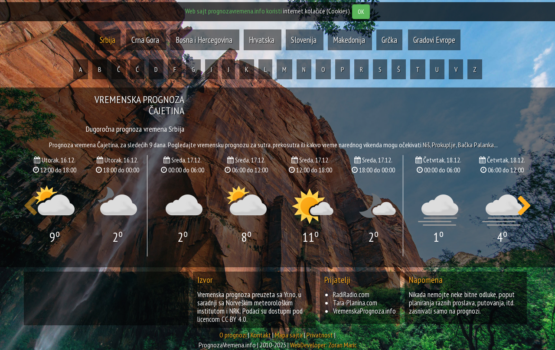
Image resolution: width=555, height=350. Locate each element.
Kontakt (261, 335)
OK (361, 12)
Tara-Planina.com (355, 303)
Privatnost (320, 335)
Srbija (107, 40)
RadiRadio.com (351, 294)
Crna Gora (145, 40)
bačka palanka (476, 144)
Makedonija (350, 40)
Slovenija (304, 40)
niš (426, 144)
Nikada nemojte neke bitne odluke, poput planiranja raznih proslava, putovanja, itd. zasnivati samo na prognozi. (462, 303)
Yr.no (290, 294)
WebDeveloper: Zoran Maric (323, 344)
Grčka (389, 40)
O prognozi (233, 335)
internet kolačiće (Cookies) (316, 10)
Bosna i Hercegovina (205, 40)
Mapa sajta (289, 335)
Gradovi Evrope (434, 40)
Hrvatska (262, 40)
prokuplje (444, 144)
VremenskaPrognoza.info (364, 311)
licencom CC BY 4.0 (221, 319)
